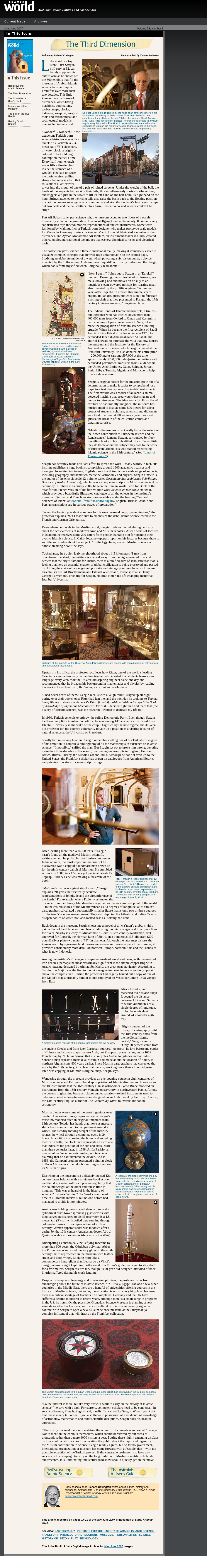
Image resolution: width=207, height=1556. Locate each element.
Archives (41, 21)
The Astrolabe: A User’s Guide (17, 99)
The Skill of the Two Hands (18, 115)
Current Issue (14, 21)
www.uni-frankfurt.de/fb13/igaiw (92, 501)
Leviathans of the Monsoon (17, 107)
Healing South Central (15, 122)
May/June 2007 (113, 1546)
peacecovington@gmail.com (81, 1496)
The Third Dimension (19, 93)
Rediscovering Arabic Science (16, 87)
